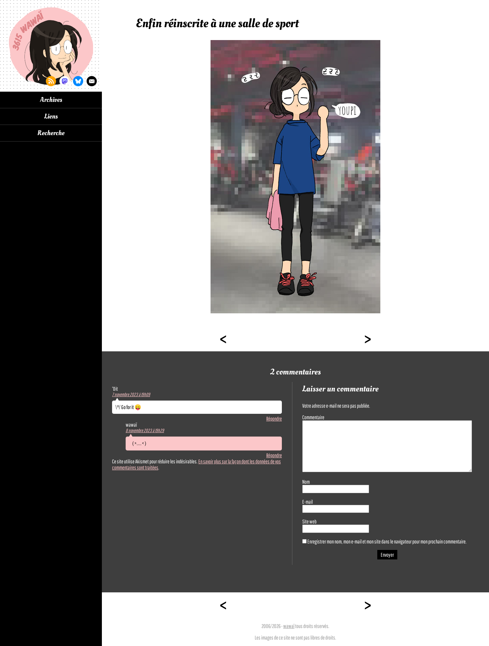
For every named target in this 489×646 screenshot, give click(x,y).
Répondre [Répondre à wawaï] (274, 455)
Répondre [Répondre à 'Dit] (274, 419)
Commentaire (313, 417)
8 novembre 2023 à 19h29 (145, 430)
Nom (306, 482)
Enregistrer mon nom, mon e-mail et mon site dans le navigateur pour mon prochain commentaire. (387, 541)
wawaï (288, 626)
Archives (51, 100)
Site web (309, 521)
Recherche (51, 133)
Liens (51, 116)
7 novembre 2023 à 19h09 (131, 394)
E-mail (307, 502)
